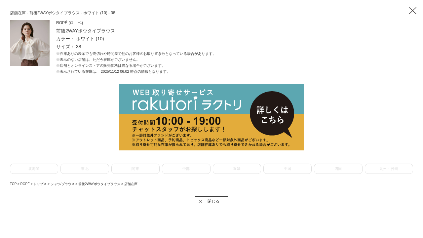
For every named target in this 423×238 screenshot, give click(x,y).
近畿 (237, 169)
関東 (135, 169)
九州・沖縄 (389, 169)
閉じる (213, 201)
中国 (287, 169)
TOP (13, 184)
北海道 (34, 169)
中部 (186, 169)
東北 (85, 169)
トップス (40, 184)
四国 (338, 169)
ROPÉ (25, 184)
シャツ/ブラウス (63, 184)
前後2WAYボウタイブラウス (99, 184)
